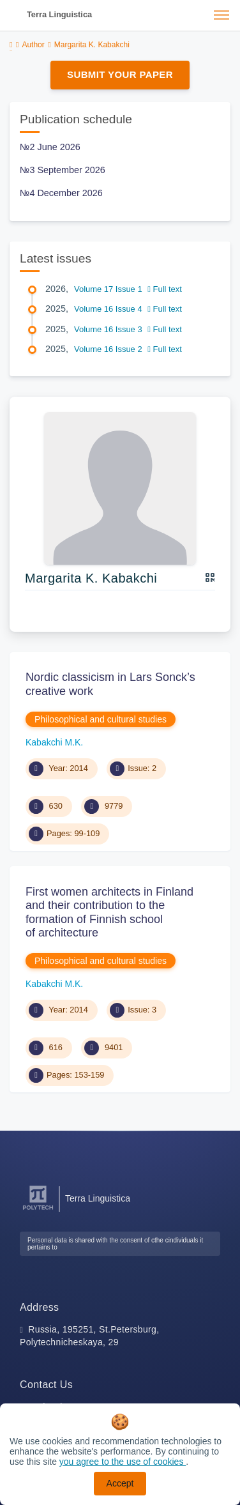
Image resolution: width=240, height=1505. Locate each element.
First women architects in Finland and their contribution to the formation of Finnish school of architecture (109, 912)
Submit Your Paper (120, 74)
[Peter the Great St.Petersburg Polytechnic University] (38, 1210)
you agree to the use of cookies (122, 1461)
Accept (120, 1483)
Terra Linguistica (59, 14)
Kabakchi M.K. (54, 742)
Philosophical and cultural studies (100, 719)
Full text (164, 289)
